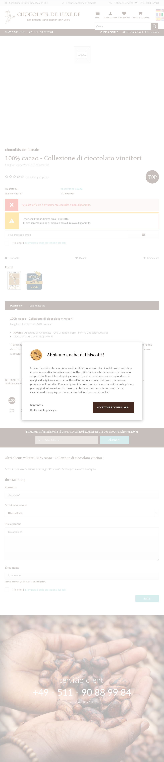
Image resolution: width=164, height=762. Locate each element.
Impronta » (36, 404)
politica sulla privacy (122, 384)
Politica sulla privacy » (43, 410)
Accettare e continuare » (113, 407)
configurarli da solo (75, 384)
